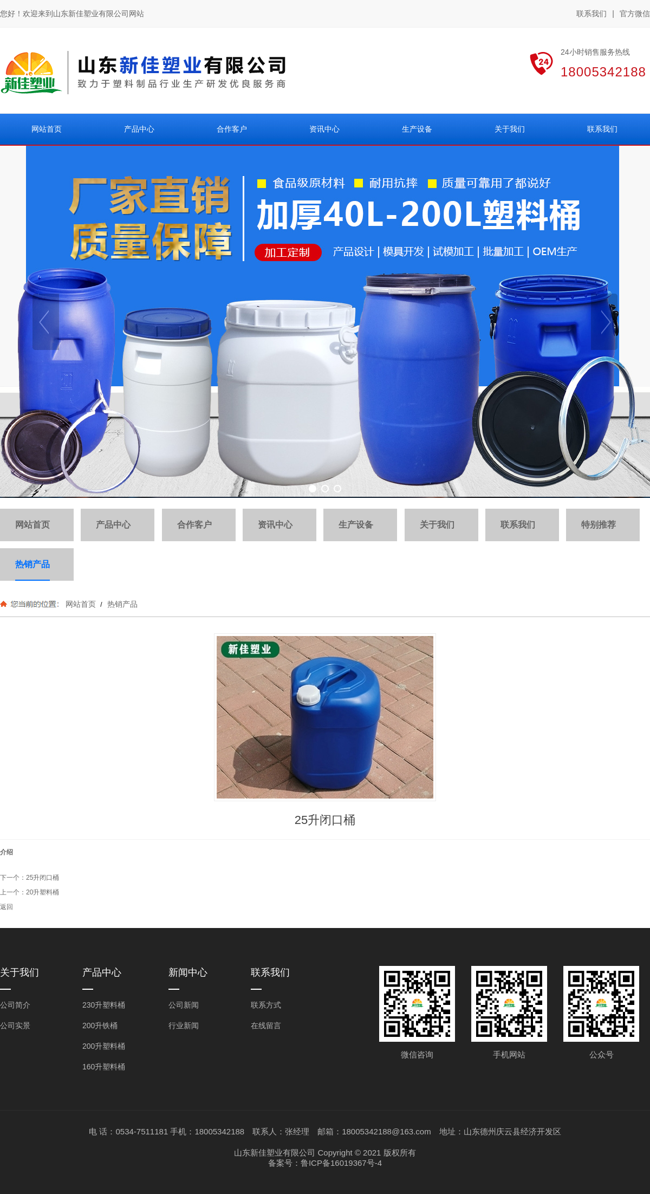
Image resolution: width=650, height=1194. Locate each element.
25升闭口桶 (42, 877)
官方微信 (635, 14)
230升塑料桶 (103, 1005)
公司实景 (15, 1025)
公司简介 (15, 1005)
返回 (6, 907)
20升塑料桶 (42, 892)
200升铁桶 (100, 1025)
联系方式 (266, 1005)
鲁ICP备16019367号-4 (341, 1162)
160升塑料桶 (103, 1066)
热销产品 (121, 604)
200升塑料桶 (103, 1046)
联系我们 (591, 13)
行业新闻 (183, 1025)
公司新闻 (183, 1005)
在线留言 (266, 1025)
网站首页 (81, 604)
